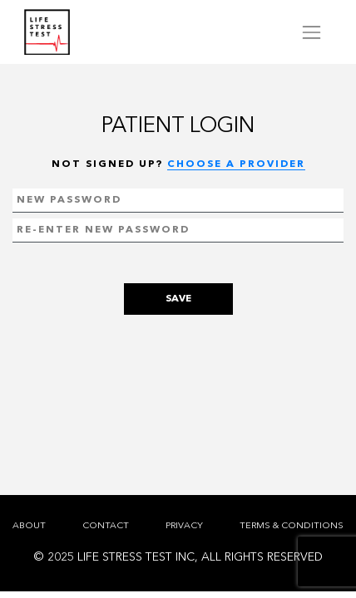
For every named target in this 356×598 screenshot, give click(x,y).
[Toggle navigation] (311, 32)
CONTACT (105, 526)
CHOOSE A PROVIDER (236, 164)
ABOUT (29, 526)
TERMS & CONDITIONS (292, 526)
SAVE (178, 299)
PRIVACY (184, 526)
